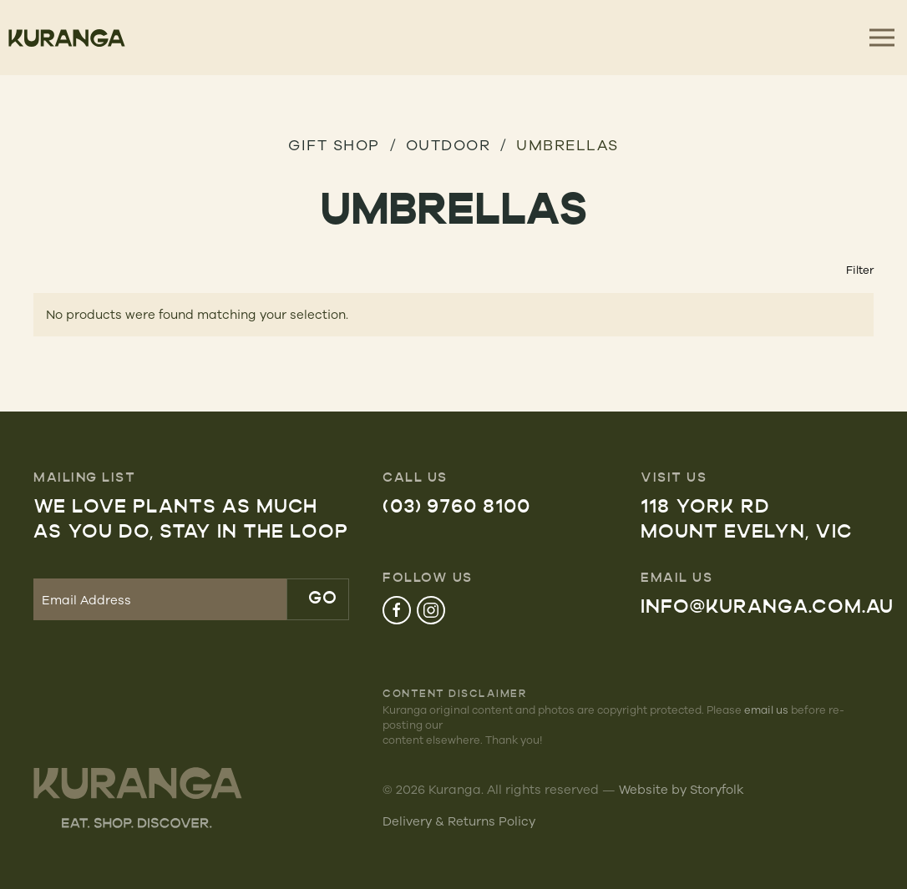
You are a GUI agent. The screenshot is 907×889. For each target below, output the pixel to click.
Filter (860, 270)
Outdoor (448, 144)
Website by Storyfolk (681, 789)
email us (766, 709)
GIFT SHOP (334, 144)
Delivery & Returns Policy (459, 821)
